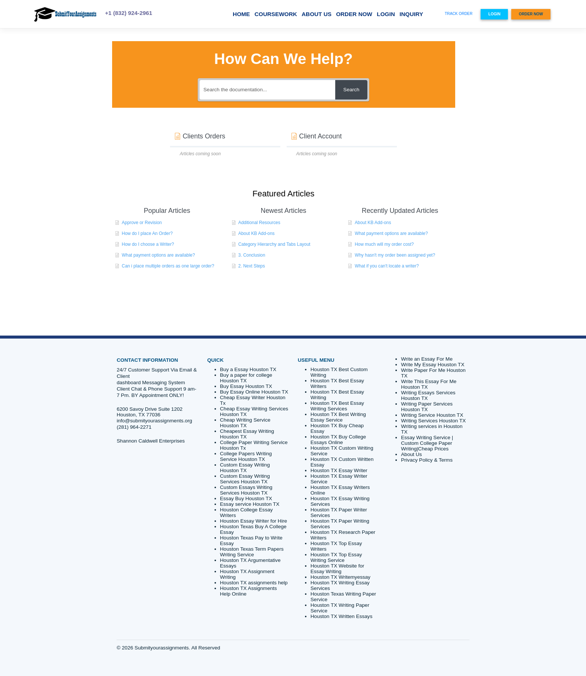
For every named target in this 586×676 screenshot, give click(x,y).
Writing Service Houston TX (432, 415)
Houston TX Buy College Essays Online (338, 439)
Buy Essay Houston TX (246, 386)
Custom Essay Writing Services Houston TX (245, 478)
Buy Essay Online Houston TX (254, 392)
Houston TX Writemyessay (340, 577)
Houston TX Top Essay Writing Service (336, 557)
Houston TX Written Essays (342, 616)
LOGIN (386, 14)
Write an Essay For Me (427, 359)
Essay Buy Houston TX (246, 498)
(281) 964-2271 (134, 427)
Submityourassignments (162, 648)
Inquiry (411, 14)
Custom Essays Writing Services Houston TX (246, 490)
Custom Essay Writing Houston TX (245, 467)
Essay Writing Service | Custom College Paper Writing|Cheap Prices (427, 443)
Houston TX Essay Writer (339, 470)
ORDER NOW (354, 14)
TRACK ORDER (458, 14)
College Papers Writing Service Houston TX (246, 456)
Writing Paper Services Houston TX (427, 406)
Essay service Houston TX (250, 504)
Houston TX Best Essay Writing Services (337, 406)
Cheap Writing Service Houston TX (245, 422)
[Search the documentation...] (267, 90)
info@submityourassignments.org (154, 420)
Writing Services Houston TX (433, 420)
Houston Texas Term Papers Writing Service (252, 551)
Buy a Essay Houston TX (248, 369)
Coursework (276, 14)
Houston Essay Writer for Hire (253, 521)
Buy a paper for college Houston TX (246, 377)
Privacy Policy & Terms (427, 460)
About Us (316, 14)
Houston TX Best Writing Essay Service (338, 417)
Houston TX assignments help (254, 582)
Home (241, 14)
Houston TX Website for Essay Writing (337, 568)
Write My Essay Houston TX (432, 364)
